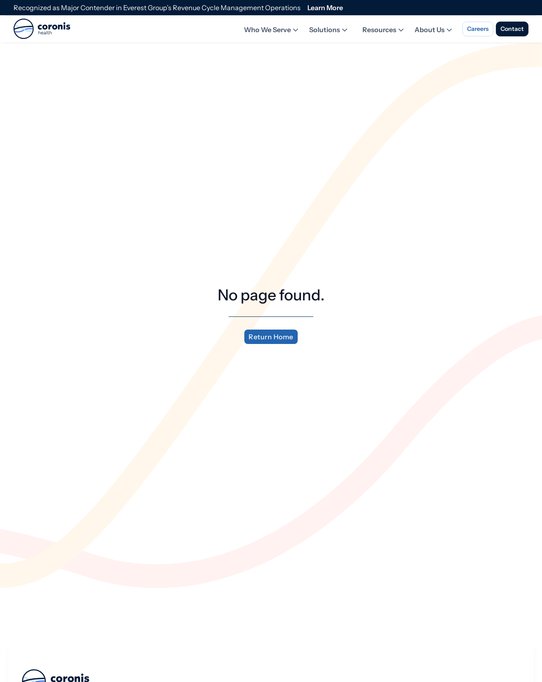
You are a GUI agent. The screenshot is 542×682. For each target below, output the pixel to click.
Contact (512, 29)
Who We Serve (272, 29)
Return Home (271, 337)
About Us (434, 29)
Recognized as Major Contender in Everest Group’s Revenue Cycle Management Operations (157, 7)
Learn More (325, 7)
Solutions (329, 29)
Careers (478, 29)
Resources (383, 29)
